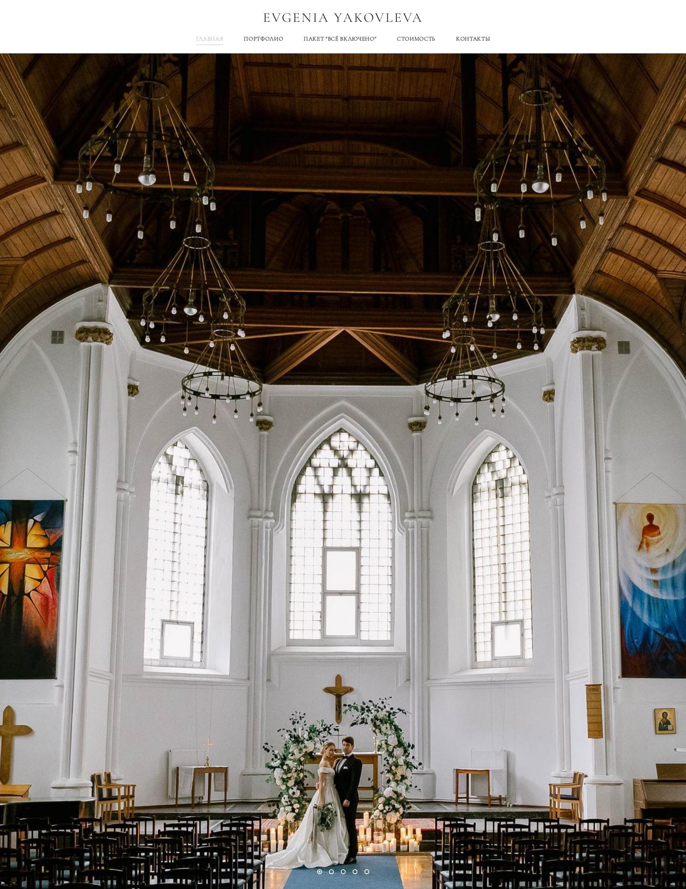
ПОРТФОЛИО (263, 38)
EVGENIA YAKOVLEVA (343, 17)
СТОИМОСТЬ (416, 38)
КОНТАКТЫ (473, 38)
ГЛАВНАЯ (210, 38)
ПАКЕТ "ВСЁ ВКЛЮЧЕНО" (340, 38)
